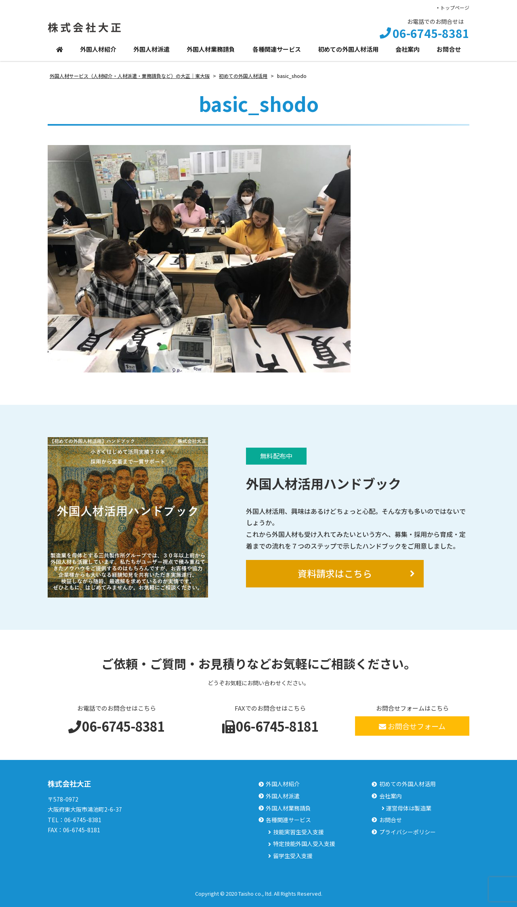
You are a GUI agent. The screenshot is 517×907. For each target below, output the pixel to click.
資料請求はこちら (335, 573)
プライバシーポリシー (407, 832)
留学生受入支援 (293, 856)
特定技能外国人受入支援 (304, 844)
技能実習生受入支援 (298, 832)
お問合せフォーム (412, 726)
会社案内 (407, 49)
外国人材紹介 (98, 49)
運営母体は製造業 (408, 808)
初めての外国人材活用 (348, 49)
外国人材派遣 (151, 49)
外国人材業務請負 (211, 49)
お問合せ (449, 49)
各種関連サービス (276, 49)
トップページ (454, 7)
